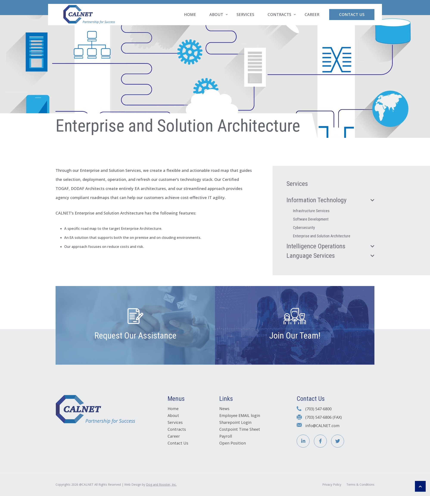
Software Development (311, 219)
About (216, 14)
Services (245, 14)
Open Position (232, 443)
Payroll (225, 436)
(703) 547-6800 (318, 408)
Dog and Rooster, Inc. (161, 484)
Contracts (279, 14)
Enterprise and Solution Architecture (321, 236)
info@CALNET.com (322, 425)
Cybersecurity (304, 227)
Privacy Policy (331, 484)
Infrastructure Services (311, 210)
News (224, 408)
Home (190, 14)
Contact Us (352, 14)
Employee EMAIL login (239, 415)
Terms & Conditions (360, 484)
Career (312, 14)
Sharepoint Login (235, 422)
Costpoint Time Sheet (239, 429)
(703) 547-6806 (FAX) (323, 417)
